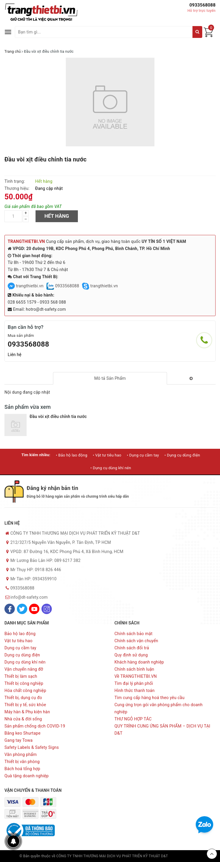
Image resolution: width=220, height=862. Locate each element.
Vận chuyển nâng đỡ (23, 669)
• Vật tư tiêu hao (107, 455)
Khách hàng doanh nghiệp (139, 662)
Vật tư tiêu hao (18, 640)
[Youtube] (34, 609)
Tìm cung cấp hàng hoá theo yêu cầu (150, 697)
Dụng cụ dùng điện (22, 655)
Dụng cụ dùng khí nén (25, 662)
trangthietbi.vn (26, 285)
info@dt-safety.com (29, 597)
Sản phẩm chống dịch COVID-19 (34, 726)
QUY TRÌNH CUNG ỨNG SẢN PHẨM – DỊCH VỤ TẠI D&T (163, 730)
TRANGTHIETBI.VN (26, 241)
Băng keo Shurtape (22, 733)
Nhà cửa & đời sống (23, 719)
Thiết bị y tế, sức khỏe (25, 704)
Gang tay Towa (18, 740)
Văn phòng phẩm (20, 754)
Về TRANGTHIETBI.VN (136, 676)
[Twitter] (22, 609)
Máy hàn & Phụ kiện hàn (27, 711)
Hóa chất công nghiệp (25, 690)
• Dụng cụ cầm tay (143, 455)
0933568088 (203, 5)
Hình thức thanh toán (135, 690)
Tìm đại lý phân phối (134, 683)
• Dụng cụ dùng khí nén (110, 468)
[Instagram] (46, 609)
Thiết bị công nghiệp (23, 683)
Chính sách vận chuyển (136, 640)
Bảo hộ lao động (20, 633)
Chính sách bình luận (134, 669)
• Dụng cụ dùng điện (182, 455)
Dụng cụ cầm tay (20, 647)
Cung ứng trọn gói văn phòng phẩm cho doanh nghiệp (159, 708)
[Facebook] (9, 609)
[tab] (110, 378)
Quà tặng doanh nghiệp (26, 775)
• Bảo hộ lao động (71, 455)
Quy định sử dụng (131, 655)
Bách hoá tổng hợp (22, 768)
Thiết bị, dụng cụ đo (23, 697)
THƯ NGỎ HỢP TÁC (133, 719)
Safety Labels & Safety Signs (31, 747)
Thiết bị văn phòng (22, 761)
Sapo (196, 856)
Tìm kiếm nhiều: (35, 455)
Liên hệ (14, 354)
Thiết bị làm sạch (20, 676)
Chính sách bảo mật (133, 633)
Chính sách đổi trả (132, 647)
